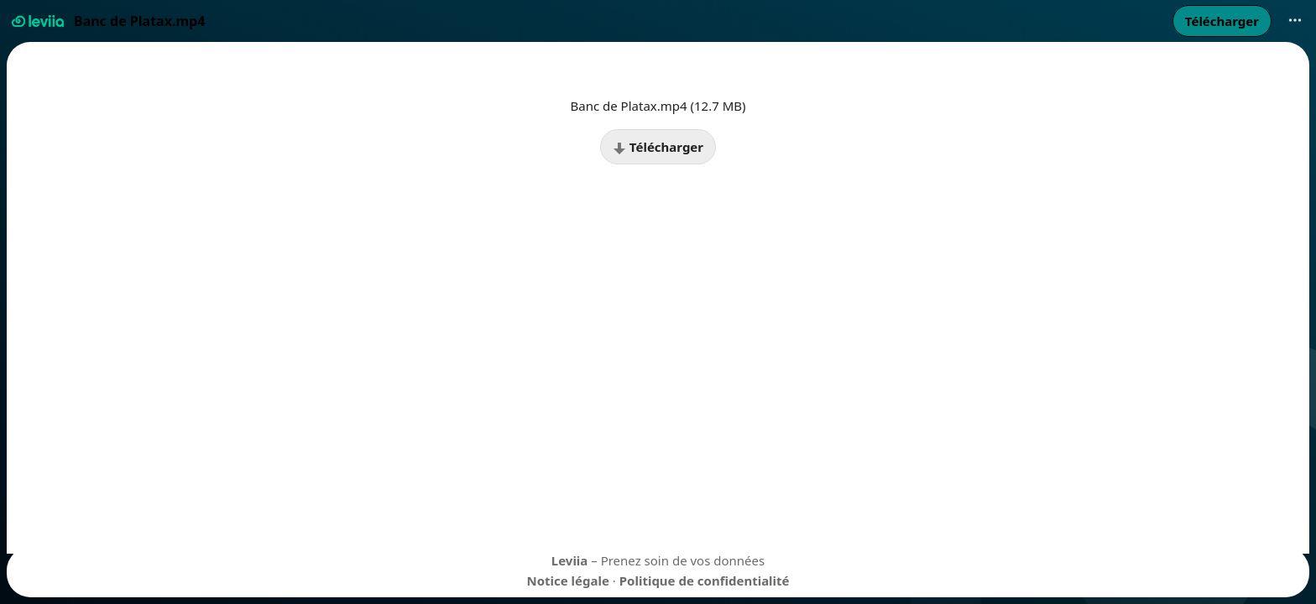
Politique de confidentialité (704, 580)
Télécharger (658, 146)
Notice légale (567, 580)
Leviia (569, 560)
